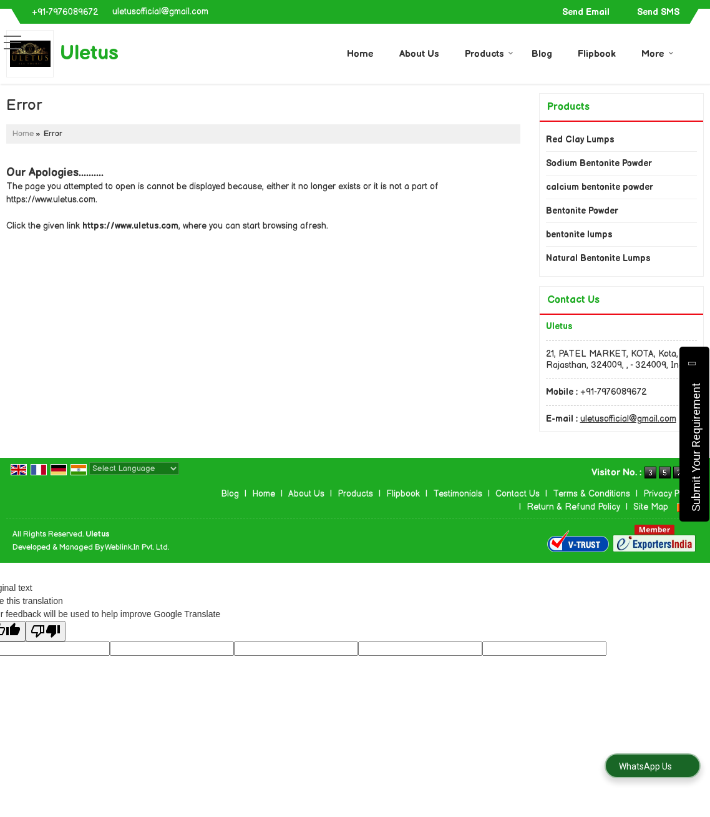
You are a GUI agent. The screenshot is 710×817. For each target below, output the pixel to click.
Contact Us (517, 493)
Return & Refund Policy (573, 507)
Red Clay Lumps (580, 139)
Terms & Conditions (591, 493)
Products (489, 54)
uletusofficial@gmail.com (160, 11)
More (657, 54)
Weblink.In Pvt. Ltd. (137, 547)
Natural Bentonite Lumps (598, 258)
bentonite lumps (579, 234)
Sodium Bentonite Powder (599, 163)
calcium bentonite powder (599, 187)
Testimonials (457, 493)
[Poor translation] (46, 631)
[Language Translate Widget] (134, 468)
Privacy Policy (669, 493)
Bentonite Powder (582, 210)
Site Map (650, 507)
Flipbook (597, 54)
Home (360, 54)
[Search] (696, 52)
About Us (419, 54)
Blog (542, 54)
